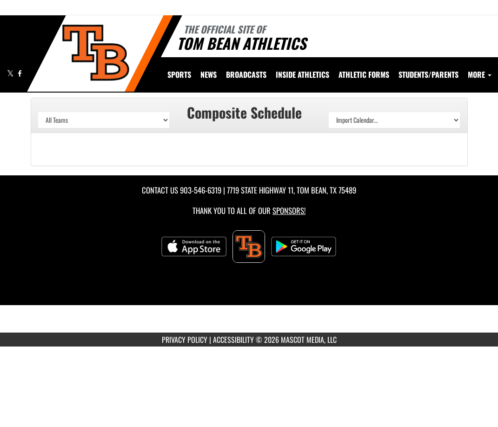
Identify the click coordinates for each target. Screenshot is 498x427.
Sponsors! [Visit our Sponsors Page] (288, 210)
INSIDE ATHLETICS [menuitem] (302, 74)
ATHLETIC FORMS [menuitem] (364, 74)
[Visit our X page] (11, 73)
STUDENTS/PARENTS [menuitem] (428, 74)
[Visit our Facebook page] (20, 73)
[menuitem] (208, 74)
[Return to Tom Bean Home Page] (95, 52)
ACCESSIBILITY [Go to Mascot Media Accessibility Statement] (233, 339)
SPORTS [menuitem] (179, 74)
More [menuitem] (479, 74)
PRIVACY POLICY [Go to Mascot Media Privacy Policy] (184, 339)
